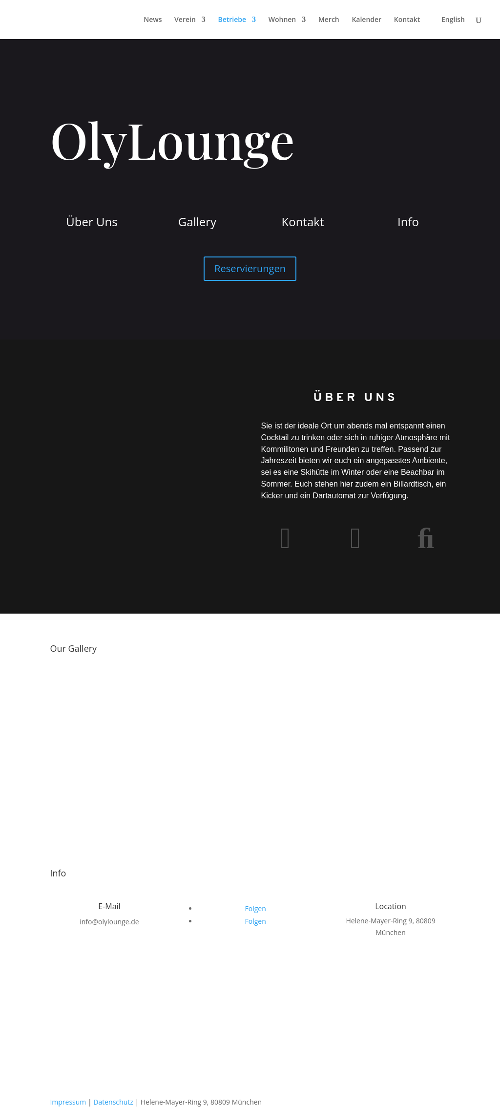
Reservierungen (250, 268)
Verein (185, 20)
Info (408, 221)
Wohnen (282, 20)
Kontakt (407, 20)
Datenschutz (113, 1102)
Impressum (68, 1102)
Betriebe (232, 20)
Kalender (366, 20)
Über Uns (91, 221)
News (153, 20)
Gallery (197, 221)
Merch (328, 20)
